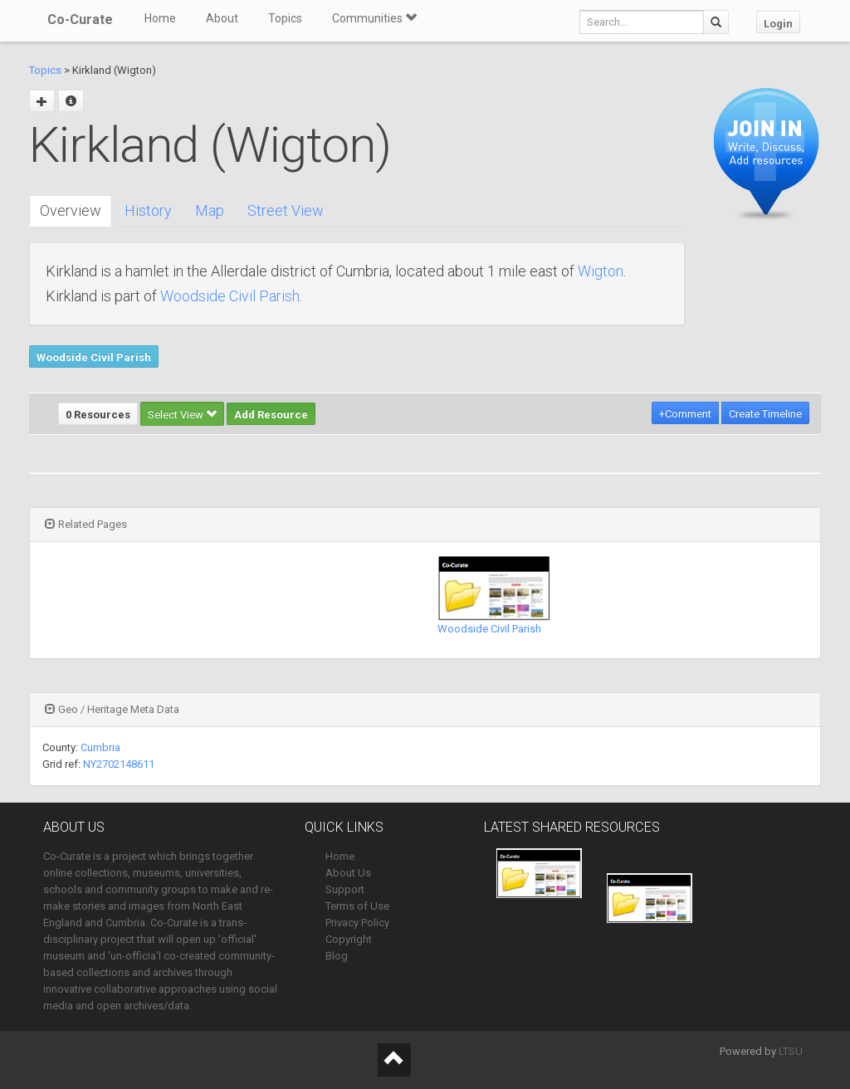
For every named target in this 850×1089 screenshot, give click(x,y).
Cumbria (100, 747)
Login (778, 23)
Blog (336, 956)
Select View (182, 414)
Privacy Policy (357, 922)
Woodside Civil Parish (230, 296)
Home (160, 18)
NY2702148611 (118, 764)
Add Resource (271, 414)
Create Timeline (765, 414)
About (222, 18)
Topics (285, 18)
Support (344, 889)
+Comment (685, 414)
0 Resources (98, 414)
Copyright (348, 939)
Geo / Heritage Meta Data (112, 709)
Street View (285, 210)
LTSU (791, 1051)
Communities (374, 18)
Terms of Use (357, 906)
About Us (348, 873)
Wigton (600, 271)
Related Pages (86, 524)
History (148, 210)
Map (209, 210)
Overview (70, 210)
